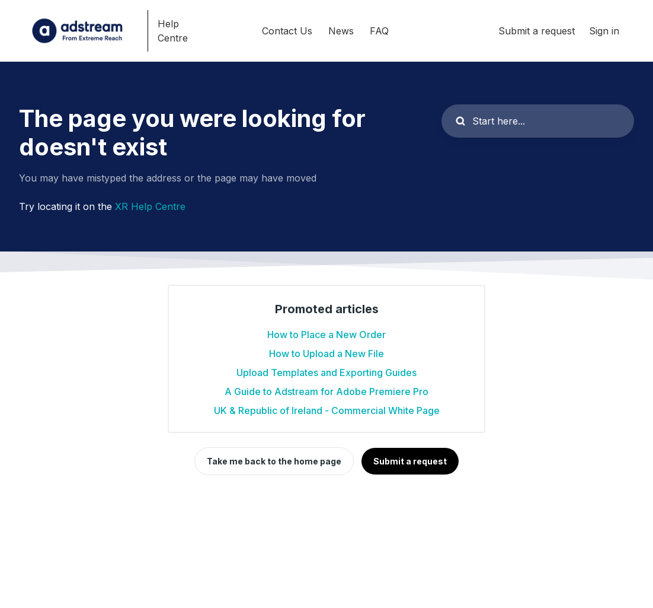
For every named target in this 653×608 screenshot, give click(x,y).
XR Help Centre (150, 206)
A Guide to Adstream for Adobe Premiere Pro (326, 391)
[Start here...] (537, 121)
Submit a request (536, 31)
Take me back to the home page (274, 461)
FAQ (379, 31)
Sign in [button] (604, 31)
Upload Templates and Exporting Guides (326, 372)
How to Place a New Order (326, 334)
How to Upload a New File (326, 353)
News (341, 31)
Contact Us (287, 31)
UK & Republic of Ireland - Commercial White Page (327, 410)
